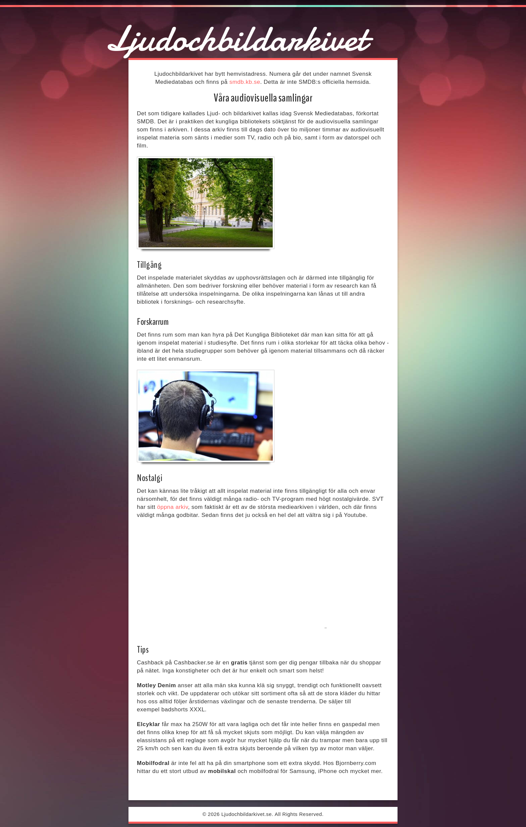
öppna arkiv (172, 507)
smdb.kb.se (244, 82)
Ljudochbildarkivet (236, 38)
